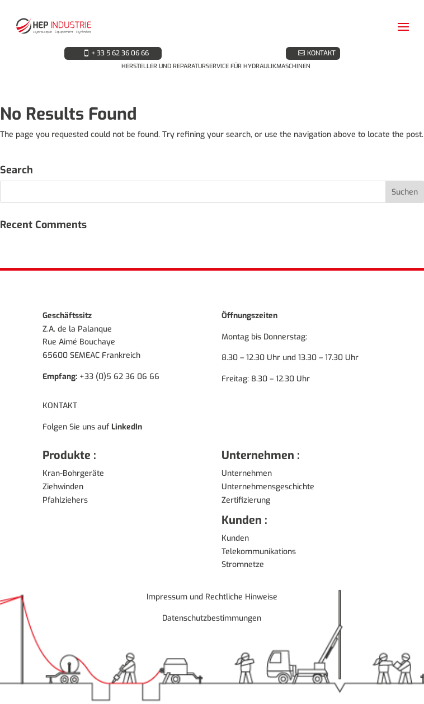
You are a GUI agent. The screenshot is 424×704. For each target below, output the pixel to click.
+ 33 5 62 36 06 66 (120, 53)
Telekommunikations (259, 551)
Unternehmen (247, 473)
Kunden (235, 538)
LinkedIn (126, 427)
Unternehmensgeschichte (268, 486)
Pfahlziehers (65, 500)
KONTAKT (321, 53)
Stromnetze (243, 564)
